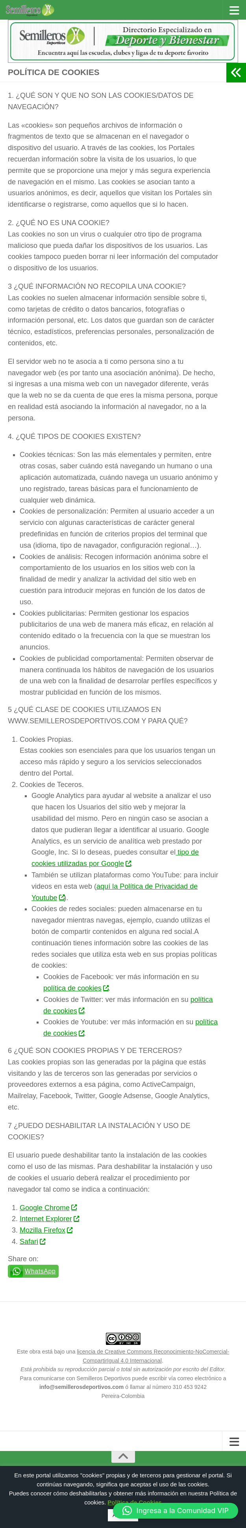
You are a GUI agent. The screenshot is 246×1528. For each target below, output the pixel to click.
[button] (175, 1511)
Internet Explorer (49, 1219)
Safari (32, 1242)
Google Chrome (48, 1208)
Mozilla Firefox (46, 1230)
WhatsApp (40, 1271)
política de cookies (75, 988)
